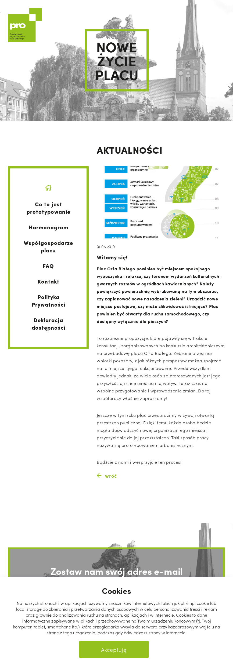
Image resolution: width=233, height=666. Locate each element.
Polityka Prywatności (48, 300)
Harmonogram (48, 227)
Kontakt (48, 281)
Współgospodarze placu (48, 246)
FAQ (48, 265)
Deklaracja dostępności (48, 323)
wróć (107, 475)
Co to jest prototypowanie (48, 207)
